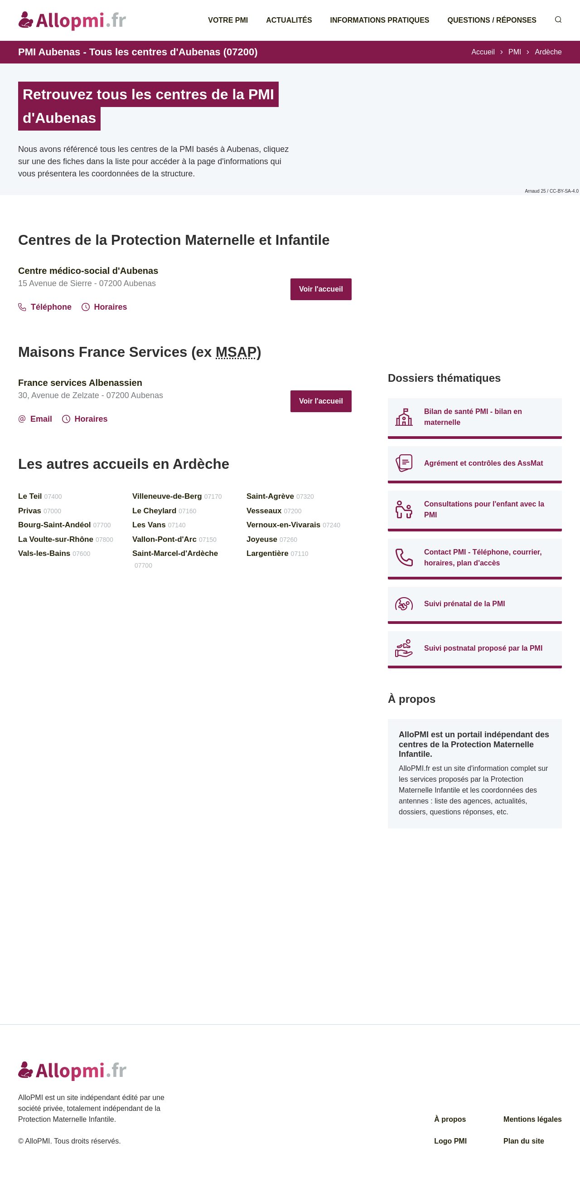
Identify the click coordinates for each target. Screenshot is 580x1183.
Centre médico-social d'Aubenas (88, 271)
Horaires (104, 307)
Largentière (277, 553)
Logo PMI (450, 1141)
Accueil (483, 52)
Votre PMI (228, 20)
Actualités (289, 20)
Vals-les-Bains (54, 553)
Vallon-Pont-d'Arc (174, 539)
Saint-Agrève (280, 496)
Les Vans (159, 525)
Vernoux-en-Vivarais (293, 525)
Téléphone (45, 307)
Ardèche (548, 52)
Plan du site (523, 1141)
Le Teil (40, 496)
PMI (514, 52)
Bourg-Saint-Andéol (64, 525)
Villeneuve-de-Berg (177, 496)
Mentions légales (532, 1119)
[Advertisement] (475, 294)
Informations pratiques (380, 20)
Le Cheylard (164, 510)
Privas (39, 510)
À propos (450, 1119)
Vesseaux (273, 510)
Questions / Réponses (492, 20)
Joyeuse (271, 539)
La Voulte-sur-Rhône (65, 539)
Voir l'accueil (321, 289)
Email (35, 419)
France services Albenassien (80, 383)
